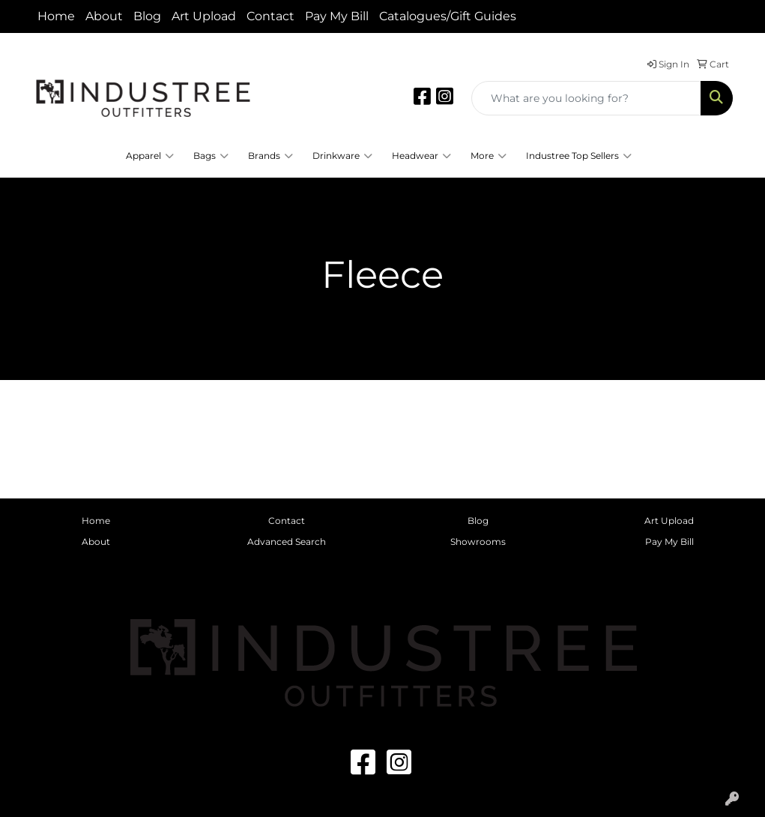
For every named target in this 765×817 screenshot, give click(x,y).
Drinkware (342, 156)
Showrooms (478, 541)
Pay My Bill (337, 16)
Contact (270, 16)
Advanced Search (286, 541)
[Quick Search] (586, 98)
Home (56, 16)
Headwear (421, 156)
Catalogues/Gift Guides (447, 16)
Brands (270, 156)
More (489, 156)
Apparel (150, 156)
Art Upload (204, 16)
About (104, 16)
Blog (147, 16)
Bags (211, 156)
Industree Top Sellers (579, 156)
